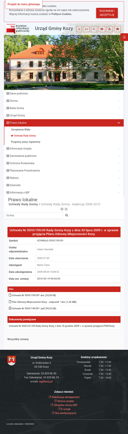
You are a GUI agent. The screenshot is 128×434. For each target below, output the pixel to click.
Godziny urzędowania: (94, 357)
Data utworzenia (18, 258)
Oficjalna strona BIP (63, 405)
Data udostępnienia (20, 272)
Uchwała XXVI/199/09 (50, 240)
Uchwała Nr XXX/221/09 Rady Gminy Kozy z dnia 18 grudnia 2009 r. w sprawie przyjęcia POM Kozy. (62, 326)
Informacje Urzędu (21, 148)
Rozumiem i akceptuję (107, 12)
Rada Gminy (17, 108)
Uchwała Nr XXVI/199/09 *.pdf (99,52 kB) (32, 308)
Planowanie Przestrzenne (25, 170)
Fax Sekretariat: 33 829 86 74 (41, 377)
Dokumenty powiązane (22, 319)
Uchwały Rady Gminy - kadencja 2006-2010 (70, 204)
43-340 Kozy (41, 366)
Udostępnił (15, 265)
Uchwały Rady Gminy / (24, 204)
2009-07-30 (43, 258)
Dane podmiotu (19, 93)
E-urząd (64, 409)
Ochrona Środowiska (22, 163)
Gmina (14, 100)
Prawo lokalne (18, 122)
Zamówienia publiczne (23, 155)
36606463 (29, 424)
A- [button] (94, 29)
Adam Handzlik (45, 249)
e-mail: (41, 381)
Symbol (13, 240)
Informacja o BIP (20, 192)
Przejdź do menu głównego (24, 4)
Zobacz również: (64, 391)
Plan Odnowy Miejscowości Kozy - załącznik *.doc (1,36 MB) (42, 302)
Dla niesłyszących (64, 413)
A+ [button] (86, 29)
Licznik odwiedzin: (15, 424)
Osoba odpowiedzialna (18, 249)
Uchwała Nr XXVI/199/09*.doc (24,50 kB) (32, 295)
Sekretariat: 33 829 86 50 (41, 373)
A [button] (79, 29)
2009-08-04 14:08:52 (48, 272)
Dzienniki (15, 185)
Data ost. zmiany (19, 278)
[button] (101, 29)
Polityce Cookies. (61, 14)
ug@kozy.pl (46, 381)
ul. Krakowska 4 (41, 362)
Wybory (14, 177)
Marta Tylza (43, 265)
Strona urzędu (64, 401)
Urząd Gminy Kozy (54, 28)
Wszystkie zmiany (18, 339)
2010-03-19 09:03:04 (48, 278)
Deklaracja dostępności (64, 397)
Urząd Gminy (17, 115)
